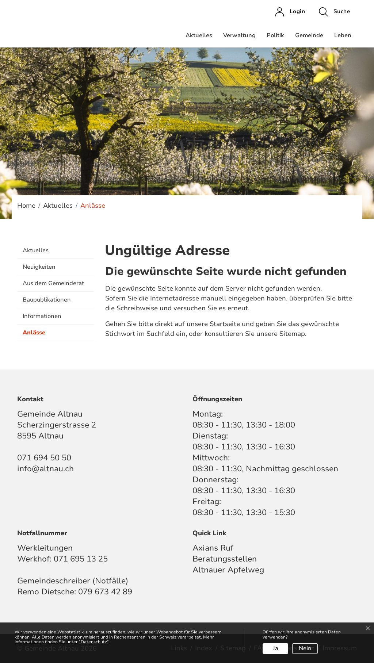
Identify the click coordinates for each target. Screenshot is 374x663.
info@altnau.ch (45, 468)
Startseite (225, 323)
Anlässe (41, 335)
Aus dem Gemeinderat (53, 283)
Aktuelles (199, 35)
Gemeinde (309, 35)
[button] (334, 11)
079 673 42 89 (105, 591)
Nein (305, 648)
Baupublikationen (47, 300)
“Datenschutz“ (93, 642)
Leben (342, 35)
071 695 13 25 (81, 558)
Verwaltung (239, 35)
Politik (275, 35)
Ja (275, 648)
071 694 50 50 (44, 457)
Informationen (42, 316)
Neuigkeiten (39, 267)
